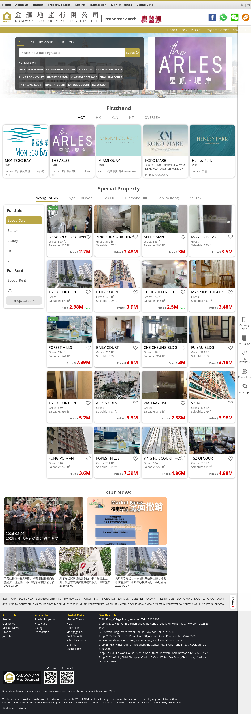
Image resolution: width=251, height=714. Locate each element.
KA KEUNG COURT (127, 604)
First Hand (40, 623)
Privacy (22, 708)
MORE (233, 601)
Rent (31, 42)
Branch (6, 632)
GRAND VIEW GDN (148, 604)
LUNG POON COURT (31, 77)
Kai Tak (195, 197)
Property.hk (174, 702)
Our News (8, 623)
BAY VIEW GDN (72, 598)
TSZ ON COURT (182, 604)
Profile (6, 619)
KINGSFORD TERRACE (84, 77)
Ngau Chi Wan (80, 197)
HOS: (5, 604)
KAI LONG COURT (78, 85)
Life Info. (71, 644)
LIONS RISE (137, 598)
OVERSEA (152, 117)
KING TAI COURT (55, 85)
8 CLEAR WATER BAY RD (60, 69)
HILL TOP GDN (166, 598)
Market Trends (75, 619)
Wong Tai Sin (47, 197)
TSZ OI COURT (100, 85)
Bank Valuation (75, 636)
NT (131, 117)
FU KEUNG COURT (86, 604)
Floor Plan (72, 628)
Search (130, 52)
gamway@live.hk (108, 691)
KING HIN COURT (200, 604)
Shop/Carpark (23, 300)
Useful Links (74, 649)
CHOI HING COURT (111, 77)
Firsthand (67, 42)
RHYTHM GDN (54, 604)
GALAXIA (150, 598)
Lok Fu (108, 197)
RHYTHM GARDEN (57, 77)
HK (98, 117)
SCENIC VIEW (36, 69)
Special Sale (16, 220)
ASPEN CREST (86, 69)
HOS (11, 251)
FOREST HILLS (90, 598)
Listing (38, 628)
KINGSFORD (69, 604)
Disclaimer (8, 708)
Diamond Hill (136, 197)
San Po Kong (168, 197)
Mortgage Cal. (75, 632)
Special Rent (17, 280)
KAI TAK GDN (217, 604)
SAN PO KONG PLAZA (109, 69)
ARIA (22, 69)
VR (10, 261)
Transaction (47, 42)
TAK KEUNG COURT (31, 85)
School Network (76, 640)
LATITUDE (123, 598)
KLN (114, 117)
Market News (10, 628)
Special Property (44, 619)
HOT (81, 117)
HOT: (5, 599)
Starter (13, 230)
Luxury (13, 240)
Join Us (6, 636)
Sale (20, 42)
